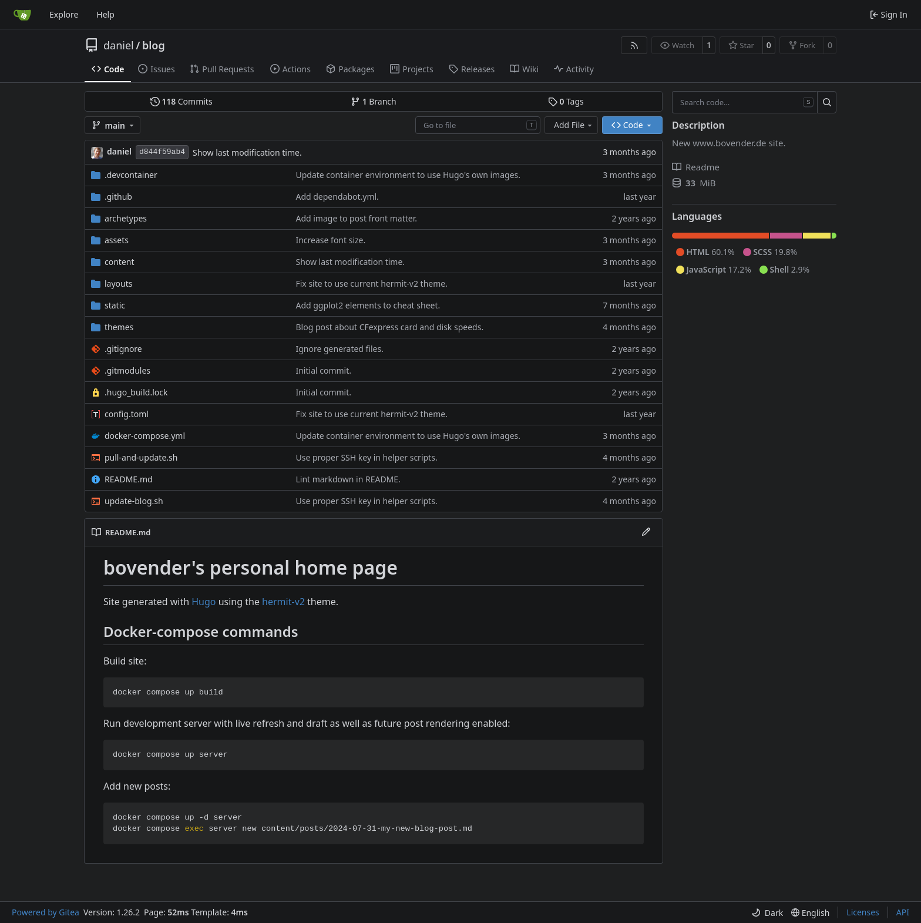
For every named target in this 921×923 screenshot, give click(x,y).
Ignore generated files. (339, 348)
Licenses (862, 912)
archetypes (126, 218)
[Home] (22, 14)
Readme (696, 167)
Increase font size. (330, 240)
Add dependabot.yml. (336, 196)
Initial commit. (323, 370)
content (120, 261)
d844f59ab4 (162, 151)
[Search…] (826, 102)
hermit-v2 (283, 601)
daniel (118, 45)
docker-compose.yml (145, 435)
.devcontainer (131, 174)
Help (105, 14)
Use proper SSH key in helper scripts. (366, 457)
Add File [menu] (574, 124)
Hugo (203, 601)
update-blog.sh (134, 500)
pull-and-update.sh (141, 457)
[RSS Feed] (634, 45)
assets (117, 240)
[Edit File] (646, 532)
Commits (181, 101)
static (115, 305)
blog (153, 45)
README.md (129, 479)
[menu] (767, 912)
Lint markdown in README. (347, 479)
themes (119, 327)
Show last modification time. (247, 152)
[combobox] (477, 125)
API (902, 912)
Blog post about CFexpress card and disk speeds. (389, 327)
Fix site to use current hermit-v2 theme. (371, 283)
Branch (373, 101)
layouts (119, 283)
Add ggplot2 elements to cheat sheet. (367, 305)
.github (118, 196)
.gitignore (123, 348)
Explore (63, 14)
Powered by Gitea (45, 912)
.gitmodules (127, 370)
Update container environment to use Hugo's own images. (407, 174)
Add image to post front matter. (356, 218)
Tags (566, 101)
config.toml (127, 413)
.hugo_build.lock (136, 392)
